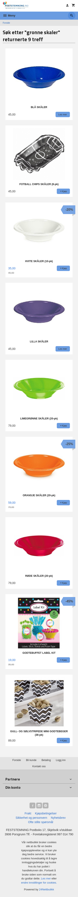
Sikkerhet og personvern (31, 817)
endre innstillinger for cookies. (39, 882)
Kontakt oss (39, 766)
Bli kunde (31, 760)
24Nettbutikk (46, 889)
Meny (9, 15)
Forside (6, 23)
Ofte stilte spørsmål (40, 822)
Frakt (28, 813)
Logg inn (61, 760)
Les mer (46, 878)
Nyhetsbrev (58, 817)
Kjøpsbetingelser (46, 813)
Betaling (46, 760)
